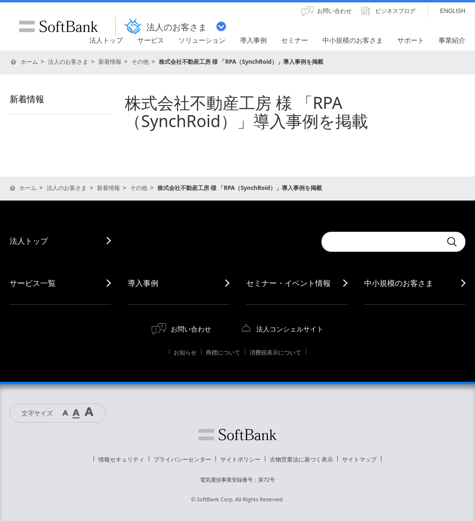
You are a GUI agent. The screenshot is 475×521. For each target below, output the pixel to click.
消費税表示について (275, 352)
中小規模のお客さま (398, 283)
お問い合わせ (191, 328)
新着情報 (109, 62)
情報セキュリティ (121, 459)
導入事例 (143, 283)
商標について (223, 352)
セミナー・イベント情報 (288, 283)
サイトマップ (359, 459)
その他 (140, 62)
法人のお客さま (68, 62)
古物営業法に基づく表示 (301, 459)
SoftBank (58, 26)
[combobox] (381, 241)
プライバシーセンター (182, 459)
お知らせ (185, 352)
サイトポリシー (240, 459)
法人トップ (29, 241)
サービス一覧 (33, 283)
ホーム (29, 62)
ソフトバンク (237, 434)
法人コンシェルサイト (289, 328)
